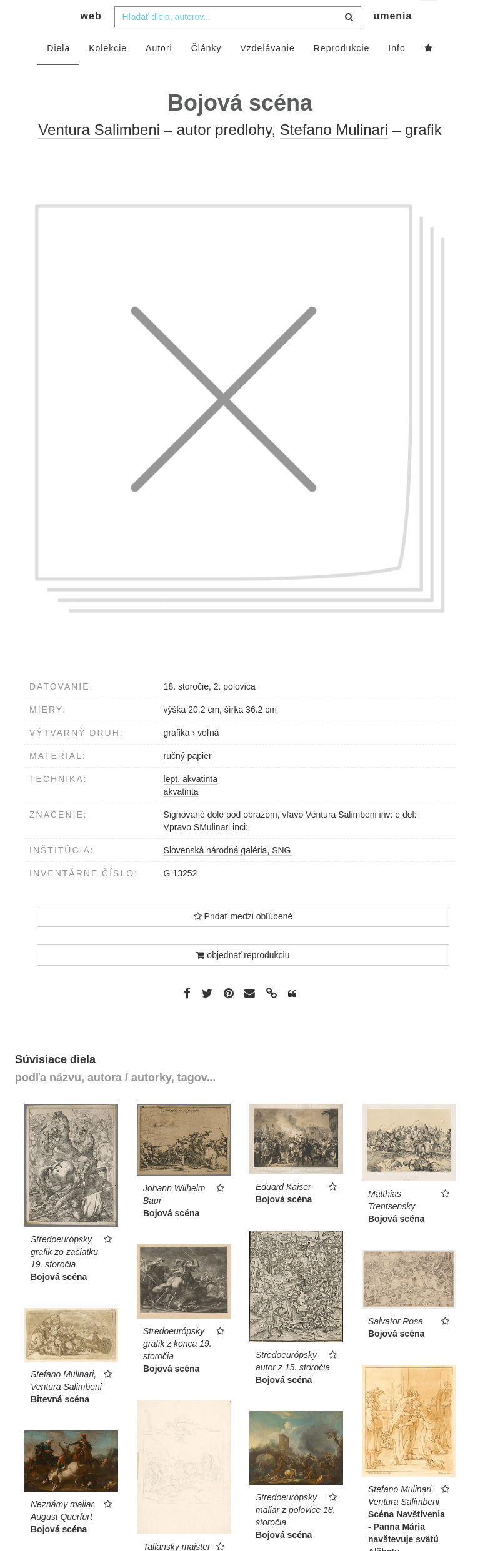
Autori (159, 73)
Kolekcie (108, 73)
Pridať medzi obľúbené (243, 941)
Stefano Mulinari (334, 154)
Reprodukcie (342, 73)
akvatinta (181, 816)
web (91, 41)
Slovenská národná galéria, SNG (227, 875)
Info (396, 73)
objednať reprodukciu (242, 980)
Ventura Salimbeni (99, 154)
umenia (392, 41)
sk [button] (429, 19)
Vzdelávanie (267, 73)
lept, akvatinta (191, 804)
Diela (58, 73)
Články (206, 73)
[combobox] (237, 41)
